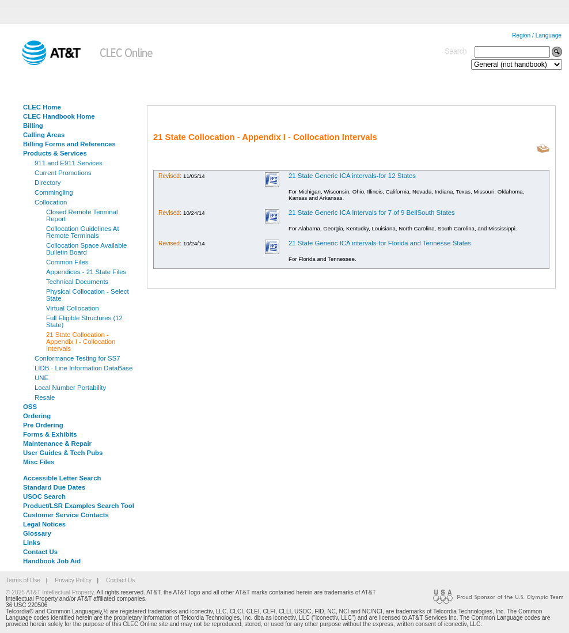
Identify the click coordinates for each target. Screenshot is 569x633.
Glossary (37, 533)
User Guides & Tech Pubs (63, 452)
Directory (48, 182)
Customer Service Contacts (66, 514)
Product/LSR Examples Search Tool (78, 505)
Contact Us (40, 551)
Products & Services (55, 153)
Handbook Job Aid (52, 561)
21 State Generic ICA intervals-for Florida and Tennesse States (380, 243)
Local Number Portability (70, 387)
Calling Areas (44, 134)
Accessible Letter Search (62, 478)
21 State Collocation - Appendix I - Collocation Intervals (80, 341)
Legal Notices (44, 524)
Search (455, 51)
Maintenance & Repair (57, 443)
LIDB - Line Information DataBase (83, 368)
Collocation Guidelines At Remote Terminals (82, 232)
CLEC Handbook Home (59, 116)
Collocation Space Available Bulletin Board (86, 249)
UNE (41, 377)
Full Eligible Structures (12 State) (84, 321)
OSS (30, 406)
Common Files (67, 262)
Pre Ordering (43, 425)
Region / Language (537, 35)
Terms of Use (23, 580)
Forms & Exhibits (50, 434)
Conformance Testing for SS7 (77, 358)
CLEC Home (42, 107)
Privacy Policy (73, 580)
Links (31, 542)
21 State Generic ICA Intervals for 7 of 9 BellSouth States (372, 212)
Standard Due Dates (54, 487)
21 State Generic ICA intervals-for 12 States (352, 175)
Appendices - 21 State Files (86, 271)
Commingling (54, 192)
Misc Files (38, 461)
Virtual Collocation (72, 308)
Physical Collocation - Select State (87, 295)
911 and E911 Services (69, 163)
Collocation (51, 202)
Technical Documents (77, 281)
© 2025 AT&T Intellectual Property (49, 592)
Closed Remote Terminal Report (82, 215)
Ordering (37, 415)
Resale (45, 397)
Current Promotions (63, 172)
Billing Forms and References (69, 144)
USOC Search (44, 496)
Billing (33, 125)
